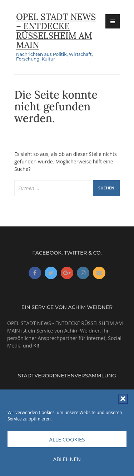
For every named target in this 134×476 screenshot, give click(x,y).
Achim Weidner (82, 330)
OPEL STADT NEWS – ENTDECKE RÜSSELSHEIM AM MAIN (56, 31)
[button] (122, 398)
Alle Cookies (67, 439)
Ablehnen (67, 458)
